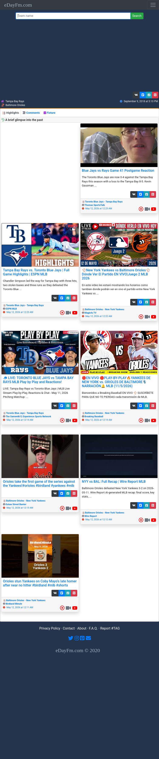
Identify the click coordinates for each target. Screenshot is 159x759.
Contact (69, 628)
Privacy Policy (49, 628)
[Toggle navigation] (153, 5)
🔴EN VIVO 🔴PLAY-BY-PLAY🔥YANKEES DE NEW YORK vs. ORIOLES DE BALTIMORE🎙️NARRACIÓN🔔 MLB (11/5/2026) (116, 382)
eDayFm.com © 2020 (78, 650)
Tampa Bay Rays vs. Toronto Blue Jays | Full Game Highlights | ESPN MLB (36, 272)
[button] (136, 95)
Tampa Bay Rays (15, 101)
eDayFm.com (18, 5)
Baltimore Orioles (15, 105)
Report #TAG (110, 628)
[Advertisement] (79, 56)
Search (136, 15)
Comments (31, 112)
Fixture (49, 112)
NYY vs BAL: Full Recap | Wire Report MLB (114, 482)
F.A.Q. (93, 628)
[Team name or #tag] (73, 16)
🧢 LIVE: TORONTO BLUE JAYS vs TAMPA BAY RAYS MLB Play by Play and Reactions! (38, 380)
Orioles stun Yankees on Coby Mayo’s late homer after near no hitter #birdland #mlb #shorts (40, 583)
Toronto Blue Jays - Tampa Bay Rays (104, 201)
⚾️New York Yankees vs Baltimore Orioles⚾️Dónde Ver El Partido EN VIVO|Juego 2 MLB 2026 (116, 274)
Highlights (10, 113)
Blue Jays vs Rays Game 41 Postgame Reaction (118, 171)
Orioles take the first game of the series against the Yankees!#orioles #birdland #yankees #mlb (39, 484)
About (81, 628)
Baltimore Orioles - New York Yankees (104, 309)
